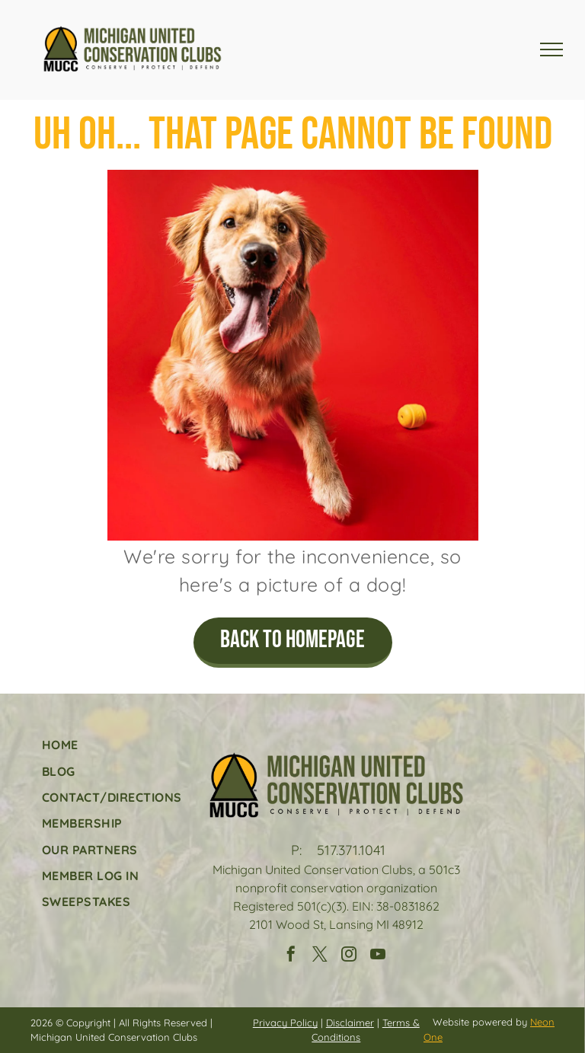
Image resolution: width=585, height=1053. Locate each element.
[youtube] (377, 956)
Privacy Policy (285, 1022)
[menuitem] (111, 745)
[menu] (551, 49)
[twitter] (319, 956)
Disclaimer (350, 1022)
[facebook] (291, 956)
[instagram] (348, 956)
